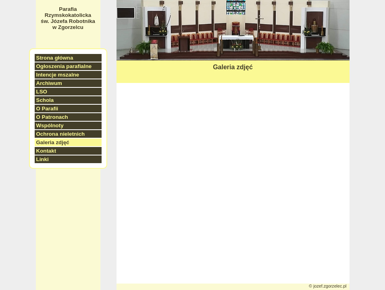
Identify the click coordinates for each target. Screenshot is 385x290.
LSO (41, 92)
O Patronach (52, 117)
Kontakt (46, 151)
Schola (45, 100)
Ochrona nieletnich (60, 134)
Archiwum (49, 83)
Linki (42, 159)
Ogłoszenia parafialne (64, 66)
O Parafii (47, 109)
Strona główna (54, 58)
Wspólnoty (50, 125)
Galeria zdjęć (52, 142)
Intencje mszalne (57, 75)
